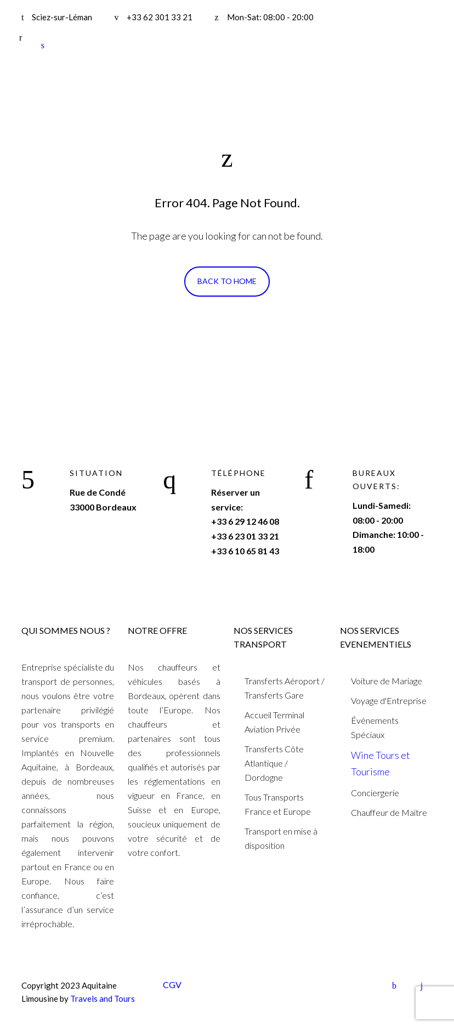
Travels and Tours (102, 998)
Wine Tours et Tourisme (380, 763)
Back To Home (227, 281)
